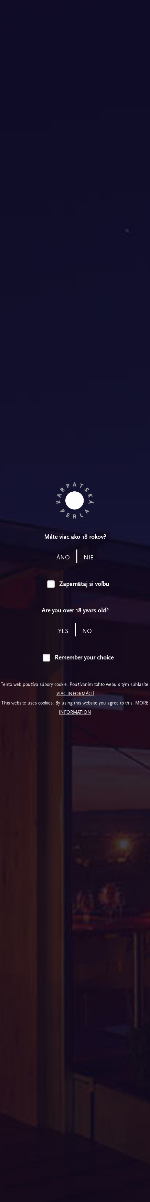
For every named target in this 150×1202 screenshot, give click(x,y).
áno (63, 557)
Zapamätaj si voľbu (84, 584)
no (87, 631)
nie (89, 557)
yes (63, 631)
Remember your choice (84, 657)
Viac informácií (75, 694)
